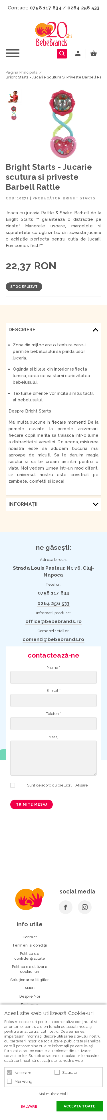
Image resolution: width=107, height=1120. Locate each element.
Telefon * (53, 713)
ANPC (30, 988)
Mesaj (53, 737)
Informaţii (23, 504)
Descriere (22, 329)
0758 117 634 (46, 8)
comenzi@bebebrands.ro (53, 639)
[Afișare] (82, 785)
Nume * (53, 667)
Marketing (23, 1081)
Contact (30, 937)
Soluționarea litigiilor (29, 980)
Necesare (23, 1073)
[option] (63, 124)
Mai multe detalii (53, 1094)
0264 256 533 (83, 8)
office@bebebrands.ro (53, 621)
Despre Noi (29, 996)
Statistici (69, 1072)
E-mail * (53, 690)
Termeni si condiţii (29, 945)
